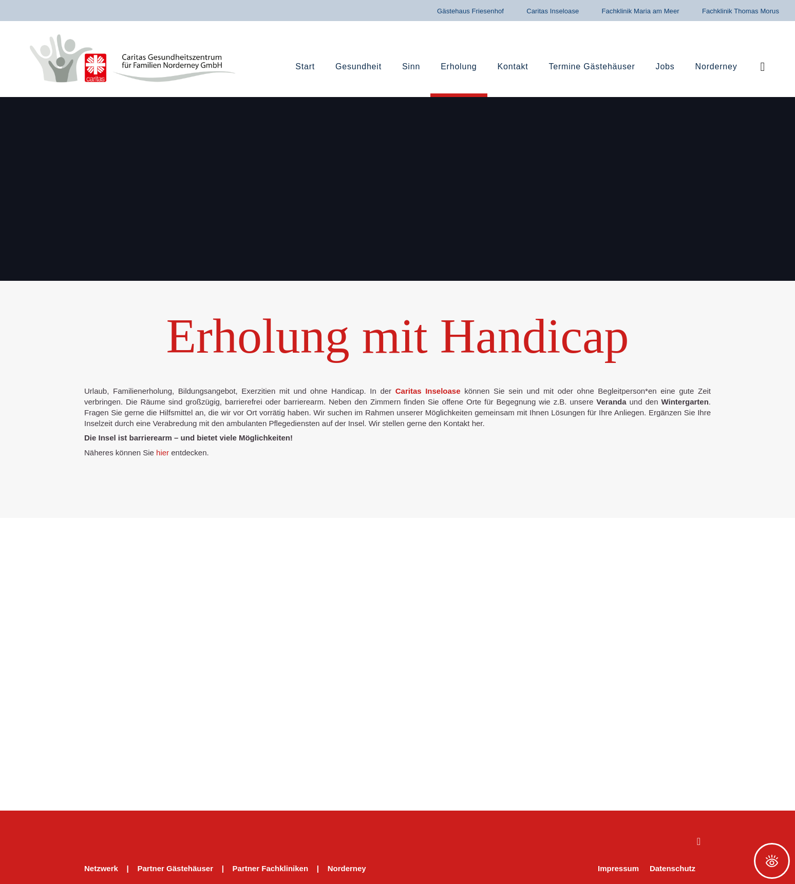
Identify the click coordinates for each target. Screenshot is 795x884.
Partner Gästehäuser (175, 868)
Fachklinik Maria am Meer (640, 11)
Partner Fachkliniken (271, 868)
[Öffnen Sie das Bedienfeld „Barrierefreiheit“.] (772, 861)
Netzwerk (101, 868)
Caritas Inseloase (552, 11)
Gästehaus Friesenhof (470, 11)
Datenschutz (672, 868)
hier (162, 452)
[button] (763, 66)
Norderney (347, 868)
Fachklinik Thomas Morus (740, 11)
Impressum (618, 868)
